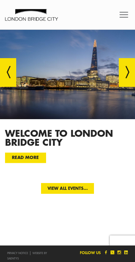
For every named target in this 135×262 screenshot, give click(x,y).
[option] (67, 101)
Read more (25, 157)
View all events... (68, 188)
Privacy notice (17, 253)
